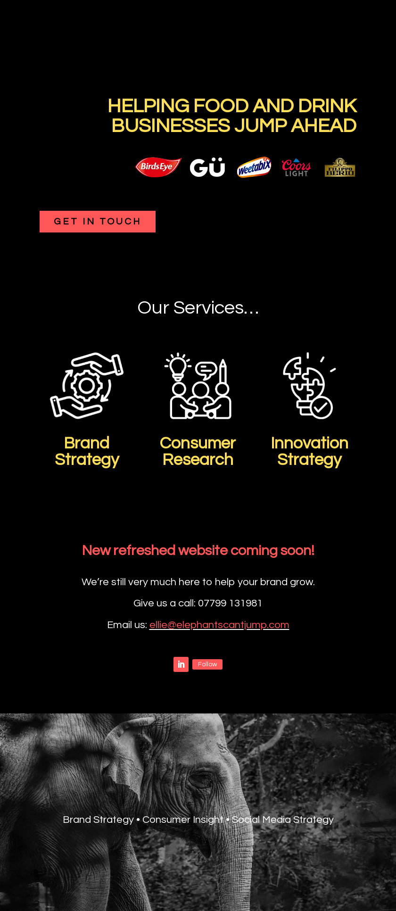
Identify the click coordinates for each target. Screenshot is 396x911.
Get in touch (97, 221)
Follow (207, 664)
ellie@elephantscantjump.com (219, 625)
